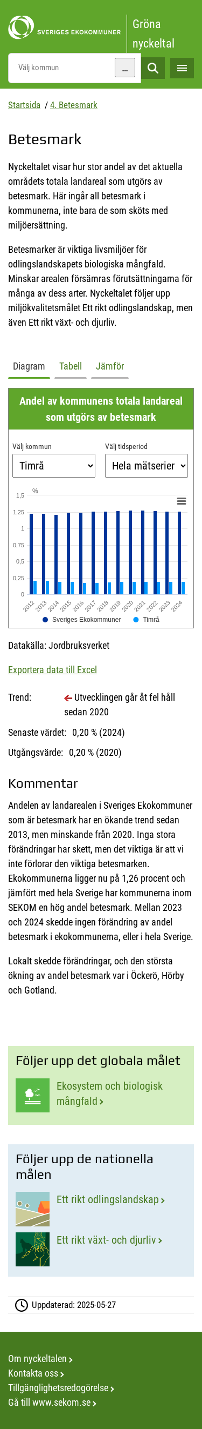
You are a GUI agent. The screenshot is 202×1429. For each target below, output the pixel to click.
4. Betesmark (73, 104)
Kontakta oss (33, 1373)
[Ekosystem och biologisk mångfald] (101, 1096)
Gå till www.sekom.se (49, 1402)
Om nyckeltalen (37, 1358)
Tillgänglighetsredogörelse (58, 1387)
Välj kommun (32, 446)
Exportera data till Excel (52, 669)
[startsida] (101, 27)
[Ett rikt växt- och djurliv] (101, 1249)
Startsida (24, 104)
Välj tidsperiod (126, 446)
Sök (153, 68)
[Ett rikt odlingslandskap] (101, 1209)
